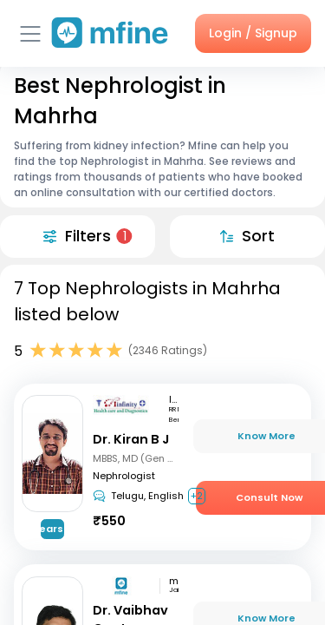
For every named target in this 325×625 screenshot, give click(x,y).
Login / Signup (253, 33)
